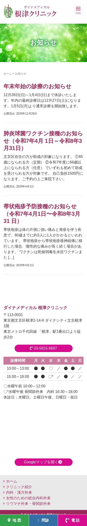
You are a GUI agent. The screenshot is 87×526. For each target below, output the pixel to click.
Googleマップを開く (43, 462)
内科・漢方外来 (19, 492)
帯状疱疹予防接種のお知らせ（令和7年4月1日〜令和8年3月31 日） (41, 213)
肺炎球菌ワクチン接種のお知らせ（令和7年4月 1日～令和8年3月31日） (43, 140)
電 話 (72, 520)
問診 (43, 520)
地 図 (14, 520)
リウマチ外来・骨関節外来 (28, 504)
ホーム (7, 73)
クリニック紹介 (19, 487)
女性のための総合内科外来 (28, 498)
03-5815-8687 (43, 348)
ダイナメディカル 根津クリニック (35, 307)
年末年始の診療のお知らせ (37, 86)
